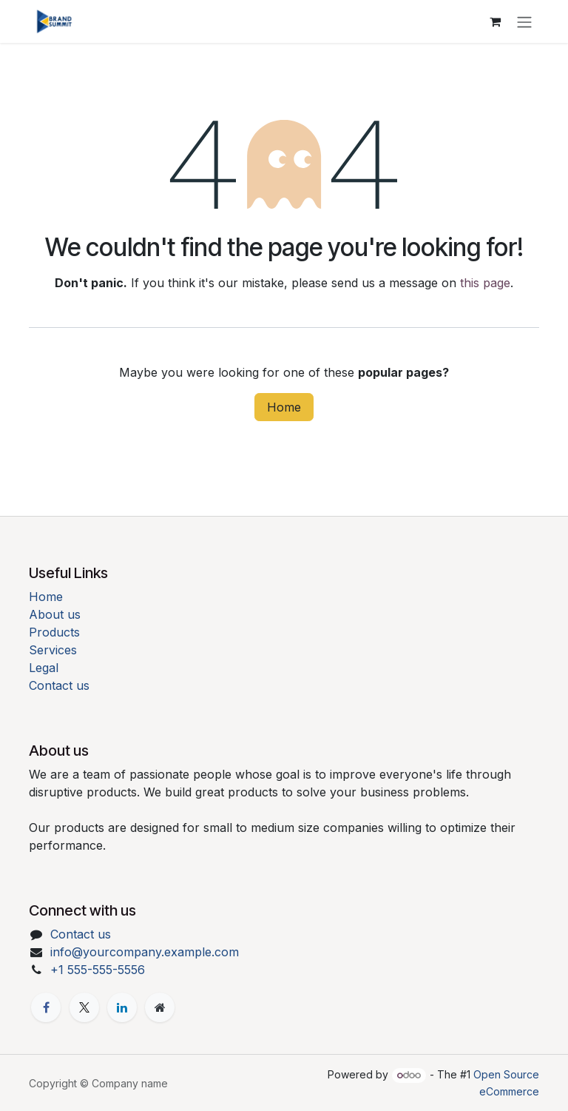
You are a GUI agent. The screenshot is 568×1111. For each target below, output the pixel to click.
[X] (84, 1007)
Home (284, 407)
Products (54, 632)
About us (55, 614)
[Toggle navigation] (524, 21)
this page (485, 282)
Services (53, 649)
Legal (43, 667)
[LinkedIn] (122, 1007)
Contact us (59, 685)
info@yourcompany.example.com (144, 951)
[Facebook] (46, 1007)
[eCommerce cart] (495, 21)
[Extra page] (160, 1007)
